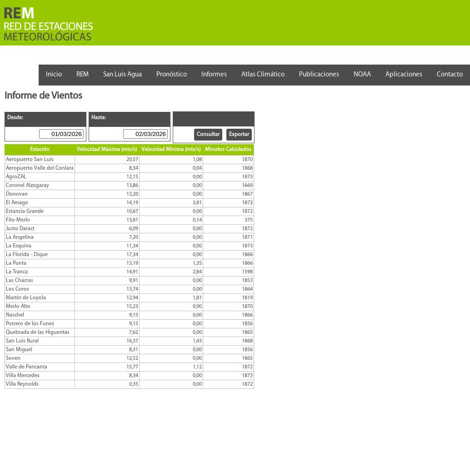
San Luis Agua (122, 74)
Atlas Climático (263, 74)
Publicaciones (319, 74)
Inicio (54, 74)
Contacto (450, 74)
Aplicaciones (403, 74)
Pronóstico (171, 74)
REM (82, 74)
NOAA (362, 74)
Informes (214, 74)
